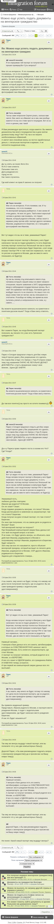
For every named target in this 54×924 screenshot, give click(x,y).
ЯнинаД (10, 884)
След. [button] (50, 35)
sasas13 (4, 151)
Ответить (6, 31)
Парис (8, 40)
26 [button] (47, 35)
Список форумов (9, 14)
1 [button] (24, 35)
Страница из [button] (17, 35)
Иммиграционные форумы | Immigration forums (26, 14)
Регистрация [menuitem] (41, 9)
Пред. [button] (21, 35)
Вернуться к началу (51, 94)
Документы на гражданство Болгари (24, 882)
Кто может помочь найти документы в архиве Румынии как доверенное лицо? (28, 903)
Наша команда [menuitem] (38, 917)
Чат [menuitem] (21, 9)
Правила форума (8, 26)
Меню (6, 9)
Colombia (10, 892)
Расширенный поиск (46, 31)
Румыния (41, 906)
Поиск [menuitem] (14, 9)
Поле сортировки (26, 860)
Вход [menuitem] (51, 9)
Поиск (42, 31)
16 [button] (39, 35)
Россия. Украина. (45, 892)
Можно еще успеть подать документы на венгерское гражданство (26, 20)
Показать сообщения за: (27, 857)
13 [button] (30, 35)
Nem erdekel (11, 879)
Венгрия (40, 14)
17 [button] (42, 35)
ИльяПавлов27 (12, 899)
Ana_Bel (10, 906)
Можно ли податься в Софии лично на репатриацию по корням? (25, 896)
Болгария (40, 884)
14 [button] (33, 35)
